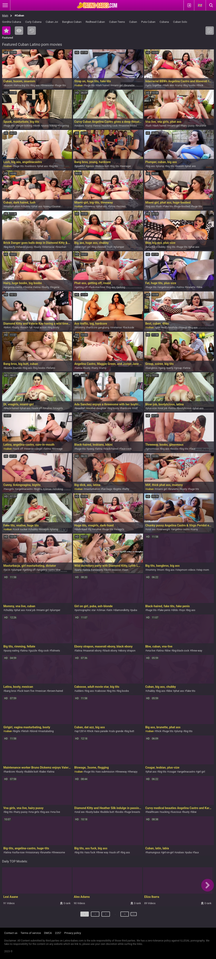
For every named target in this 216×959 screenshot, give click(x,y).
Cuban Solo (180, 21)
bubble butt (102, 166)
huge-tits (81, 448)
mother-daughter (97, 408)
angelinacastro (167, 287)
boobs (174, 448)
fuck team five (26, 690)
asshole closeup (178, 327)
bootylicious (185, 408)
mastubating (46, 731)
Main (5, 15)
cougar (172, 771)
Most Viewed (19, 30)
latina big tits (22, 85)
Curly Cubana (33, 21)
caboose (101, 690)
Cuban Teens (117, 21)
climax (48, 489)
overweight (164, 529)
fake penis (164, 610)
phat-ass (102, 206)
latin (110, 610)
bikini (8, 327)
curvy (179, 85)
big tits (54, 166)
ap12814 (81, 731)
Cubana (164, 21)
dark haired (103, 85)
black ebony (110, 650)
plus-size (152, 408)
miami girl (117, 85)
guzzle (33, 650)
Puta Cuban (148, 21)
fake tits (168, 206)
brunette (130, 85)
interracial (49, 246)
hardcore (126, 408)
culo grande (116, 731)
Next (134, 915)
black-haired (12, 408)
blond (34, 731)
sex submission (105, 771)
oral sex (151, 529)
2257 (58, 933)
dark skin (169, 85)
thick (200, 85)
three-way (196, 650)
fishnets (55, 650)
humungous (153, 852)
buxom (9, 85)
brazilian (61, 246)
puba (134, 610)
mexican (41, 690)
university (97, 569)
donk (37, 125)
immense (116, 327)
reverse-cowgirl (33, 448)
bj (90, 529)
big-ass (111, 287)
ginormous (153, 448)
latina (97, 125)
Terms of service (31, 933)
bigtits (38, 489)
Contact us (11, 933)
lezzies (122, 206)
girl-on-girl (168, 852)
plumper (119, 246)
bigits (17, 731)
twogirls (9, 489)
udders (80, 690)
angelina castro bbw (49, 569)
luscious (176, 812)
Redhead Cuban (95, 21)
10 (121, 915)
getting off (82, 287)
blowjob (44, 529)
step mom (203, 569)
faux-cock (125, 448)
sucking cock (110, 125)
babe (43, 771)
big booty (10, 246)
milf (164, 327)
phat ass (43, 166)
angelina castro (181, 529)
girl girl (86, 246)
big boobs (190, 85)
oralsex (80, 125)
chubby (26, 206)
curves (18, 368)
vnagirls (58, 408)
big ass (36, 85)
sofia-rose (18, 852)
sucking (165, 812)
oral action (41, 327)
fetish (25, 731)
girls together (154, 85)
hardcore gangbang (98, 327)
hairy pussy (188, 125)
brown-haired (55, 690)
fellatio (51, 368)
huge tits (61, 85)
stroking (58, 489)
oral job (163, 408)
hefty (126, 489)
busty (38, 246)
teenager (126, 166)
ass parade (102, 731)
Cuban (133, 21)
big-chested (99, 246)
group (178, 368)
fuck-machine (97, 287)
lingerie (55, 287)
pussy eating (12, 650)
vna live (151, 246)
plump (160, 166)
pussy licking (49, 125)
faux (192, 448)
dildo (175, 610)
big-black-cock (181, 650)
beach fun (27, 327)
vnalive (48, 408)
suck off (37, 408)
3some (57, 206)
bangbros (152, 368)
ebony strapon (127, 650)
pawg (47, 206)
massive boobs (128, 125)
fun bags (107, 489)
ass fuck (90, 852)
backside (129, 327)
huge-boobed (182, 206)
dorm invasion (113, 569)
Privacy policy (72, 933)
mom (161, 569)
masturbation (12, 206)
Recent (31, 30)
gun (158, 327)
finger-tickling (24, 125)
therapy (133, 771)
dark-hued (81, 529)
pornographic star (86, 610)
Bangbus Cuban (71, 21)
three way (102, 852)
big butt (130, 731)
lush (149, 125)
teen (125, 569)
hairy (95, 368)
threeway (90, 206)
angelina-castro (13, 287)
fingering (64, 125)
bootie (8, 368)
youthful (80, 166)
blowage (57, 448)
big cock (44, 650)
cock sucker (20, 529)
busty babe (93, 812)
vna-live (151, 650)
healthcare (153, 812)
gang (162, 368)
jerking (121, 287)
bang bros (10, 690)
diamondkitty (122, 610)
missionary (33, 852)
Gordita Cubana (11, 21)
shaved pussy (25, 246)
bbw (78, 246)
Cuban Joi (52, 21)
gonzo (90, 166)
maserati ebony (93, 650)
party (170, 368)
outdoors (31, 166)
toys (182, 610)
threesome (48, 85)
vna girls (34, 812)
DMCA (48, 933)
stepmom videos (186, 569)
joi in (7, 569)
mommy (80, 327)
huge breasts (133, 812)
